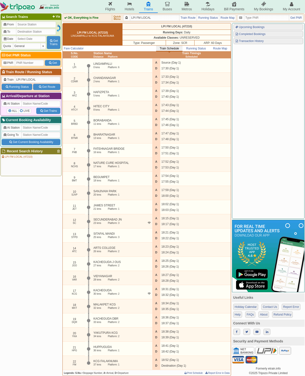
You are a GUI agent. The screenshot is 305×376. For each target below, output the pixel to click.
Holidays (207, 6)
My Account (291, 6)
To (6, 31)
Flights (110, 6)
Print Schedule (193, 373)
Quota (7, 46)
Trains (148, 6)
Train (8, 79)
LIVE (27, 111)
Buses (167, 6)
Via (56, 16)
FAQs (250, 314)
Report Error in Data (217, 373)
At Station (11, 103)
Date (8, 39)
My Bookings (263, 6)
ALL (14, 111)
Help (238, 314)
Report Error (291, 307)
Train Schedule (169, 48)
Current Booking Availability (26, 120)
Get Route (46, 87)
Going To (11, 135)
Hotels (129, 6)
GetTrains (53, 42)
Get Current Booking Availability (31, 142)
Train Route (15, 72)
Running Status (39, 72)
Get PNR (296, 17)
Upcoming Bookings (250, 27)
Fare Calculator (74, 48)
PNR (8, 63)
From (8, 24)
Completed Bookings (250, 34)
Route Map (227, 17)
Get (52, 63)
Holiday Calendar (246, 307)
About (263, 314)
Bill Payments (234, 6)
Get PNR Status (16, 55)
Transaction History (249, 41)
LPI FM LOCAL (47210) (17, 156)
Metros (187, 6)
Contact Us (270, 307)
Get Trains (48, 111)
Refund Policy (282, 314)
